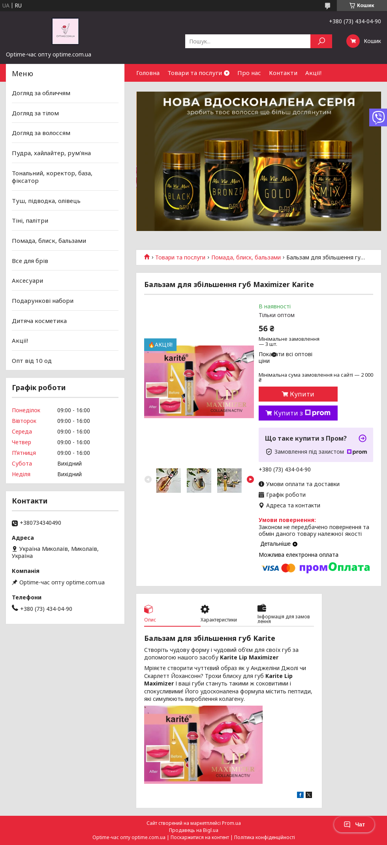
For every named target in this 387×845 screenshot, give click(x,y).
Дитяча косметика (39, 320)
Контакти (283, 73)
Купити (302, 394)
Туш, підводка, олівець (46, 201)
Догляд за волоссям (41, 133)
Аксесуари (27, 280)
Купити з (302, 413)
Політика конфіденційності (264, 837)
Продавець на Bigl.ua (193, 830)
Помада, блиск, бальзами (246, 257)
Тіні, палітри (30, 220)
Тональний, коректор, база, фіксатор (52, 176)
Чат (354, 824)
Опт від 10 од (32, 360)
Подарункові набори (42, 300)
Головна (148, 73)
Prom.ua (231, 823)
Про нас (249, 73)
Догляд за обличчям (41, 93)
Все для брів (30, 261)
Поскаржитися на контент (200, 837)
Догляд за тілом (35, 113)
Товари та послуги (194, 73)
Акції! (313, 73)
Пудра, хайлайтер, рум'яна (51, 153)
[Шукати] (321, 41)
